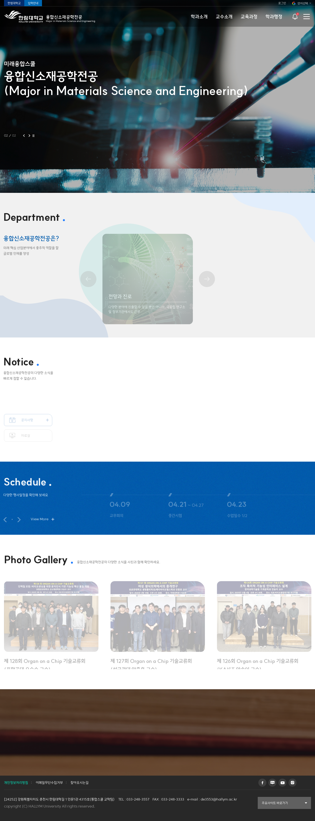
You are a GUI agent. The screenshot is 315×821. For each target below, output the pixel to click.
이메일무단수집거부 (49, 782)
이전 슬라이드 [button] (24, 136)
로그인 (282, 3)
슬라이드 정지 (33, 136)
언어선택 (303, 3)
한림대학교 (14, 3)
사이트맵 (306, 16)
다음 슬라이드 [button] (29, 136)
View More (37, 519)
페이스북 (262, 783)
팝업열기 (294, 15)
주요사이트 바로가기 (275, 803)
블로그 (272, 783)
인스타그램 (292, 783)
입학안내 (33, 3)
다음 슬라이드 (16, 519)
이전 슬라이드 (2, 519)
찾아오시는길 (80, 782)
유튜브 (282, 783)
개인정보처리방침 (16, 782)
